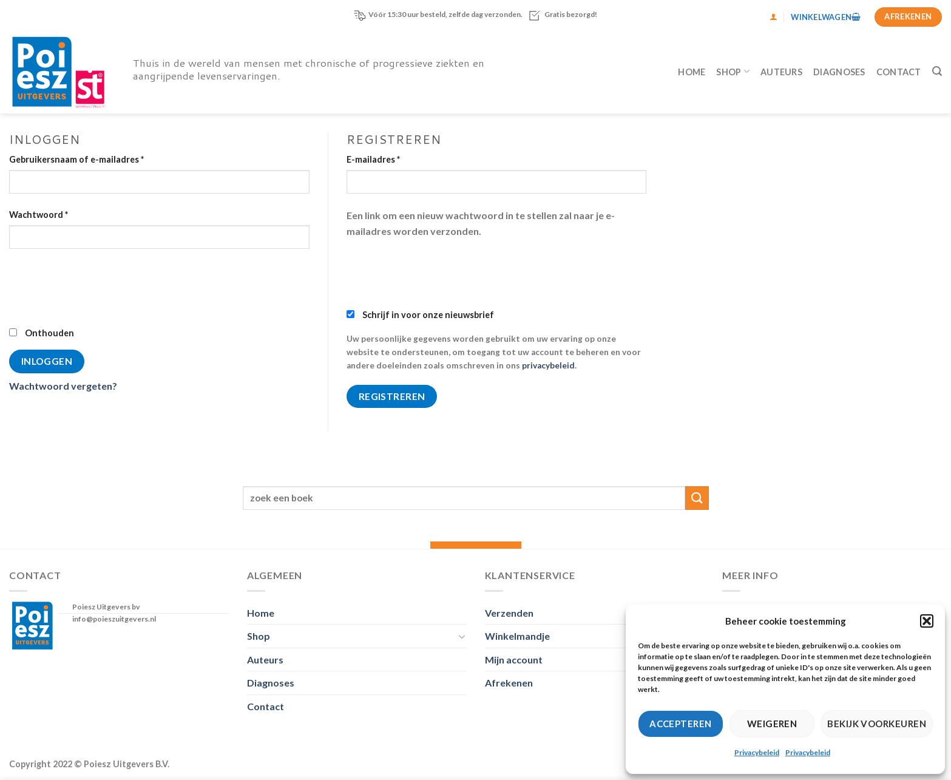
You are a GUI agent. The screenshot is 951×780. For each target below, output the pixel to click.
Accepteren (680, 723)
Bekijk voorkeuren (876, 723)
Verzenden (509, 613)
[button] (927, 621)
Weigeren (772, 723)
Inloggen (47, 361)
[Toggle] (462, 636)
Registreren (392, 396)
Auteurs (781, 72)
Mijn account (514, 659)
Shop (733, 71)
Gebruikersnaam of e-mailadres (76, 159)
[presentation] (101, 286)
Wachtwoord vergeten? (63, 386)
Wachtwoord (38, 214)
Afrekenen (509, 682)
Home (691, 72)
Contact (898, 72)
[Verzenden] (697, 498)
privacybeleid (548, 365)
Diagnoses (839, 72)
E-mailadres (373, 159)
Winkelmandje (517, 636)
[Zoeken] (937, 71)
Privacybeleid (756, 752)
